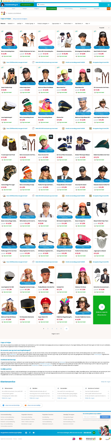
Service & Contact (68, 424)
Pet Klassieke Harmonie (27, 317)
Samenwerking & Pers (69, 421)
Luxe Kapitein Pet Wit (7, 287)
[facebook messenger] (11, 405)
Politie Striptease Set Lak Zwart (29, 51)
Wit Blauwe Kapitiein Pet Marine (47, 251)
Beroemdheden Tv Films (28, 419)
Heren (13, 8)
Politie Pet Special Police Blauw (47, 185)
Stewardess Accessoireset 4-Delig (67, 51)
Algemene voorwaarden (6, 439)
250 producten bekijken (20, 19)
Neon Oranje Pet (80, 221)
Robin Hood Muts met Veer (102, 155)
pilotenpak (62, 362)
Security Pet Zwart (80, 185)
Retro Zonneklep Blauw (45, 117)
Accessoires (83, 8)
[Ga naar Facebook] (30, 432)
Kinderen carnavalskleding (8, 421)
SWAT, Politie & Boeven (28, 421)
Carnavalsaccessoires (7, 426)
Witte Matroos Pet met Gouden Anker (31, 221)
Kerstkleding (45, 417)
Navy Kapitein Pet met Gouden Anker (31, 251)
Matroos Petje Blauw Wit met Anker (85, 117)
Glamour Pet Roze (80, 287)
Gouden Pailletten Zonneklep (84, 317)
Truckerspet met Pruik (8, 155)
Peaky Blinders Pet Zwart (64, 185)
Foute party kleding (27, 417)
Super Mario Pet (43, 317)
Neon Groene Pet (43, 155)
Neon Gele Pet (61, 87)
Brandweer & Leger (27, 424)
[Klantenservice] (105, 1)
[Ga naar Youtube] (33, 432)
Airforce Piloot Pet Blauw (45, 87)
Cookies (20, 439)
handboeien (35, 365)
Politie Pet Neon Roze (81, 251)
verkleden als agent (45, 364)
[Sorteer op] (104, 27)
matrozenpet (98, 354)
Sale (108, 8)
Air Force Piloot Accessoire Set (66, 155)
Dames (3, 8)
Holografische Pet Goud (64, 251)
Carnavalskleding (51, 8)
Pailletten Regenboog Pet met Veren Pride (69, 317)
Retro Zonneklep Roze (7, 51)
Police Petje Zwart (25, 87)
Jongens (36, 8)
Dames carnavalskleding (7, 417)
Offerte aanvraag (68, 419)
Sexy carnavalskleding (7, 424)
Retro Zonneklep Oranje (27, 185)
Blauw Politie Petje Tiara (101, 221)
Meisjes (25, 8)
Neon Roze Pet (79, 87)
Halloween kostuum (47, 424)
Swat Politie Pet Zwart (100, 51)
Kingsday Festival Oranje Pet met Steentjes (33, 287)
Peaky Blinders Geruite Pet (46, 287)
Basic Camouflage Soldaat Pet (10, 221)
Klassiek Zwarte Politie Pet (101, 185)
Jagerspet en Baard (100, 251)
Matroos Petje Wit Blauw (8, 317)
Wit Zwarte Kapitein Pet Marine (66, 221)
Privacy (15, 439)
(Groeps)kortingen (68, 417)
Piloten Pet (60, 117)
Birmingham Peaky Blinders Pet (84, 51)
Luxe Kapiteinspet (6, 117)
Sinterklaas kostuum (47, 419)
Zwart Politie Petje (6, 87)
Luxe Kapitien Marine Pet (101, 117)
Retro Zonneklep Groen (27, 117)
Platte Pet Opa (42, 221)
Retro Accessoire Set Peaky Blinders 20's (32, 155)
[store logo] (9, 5)
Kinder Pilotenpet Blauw (82, 155)
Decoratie (96, 8)
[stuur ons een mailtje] (32, 405)
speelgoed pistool (47, 365)
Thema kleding (68, 8)
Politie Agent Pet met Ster (9, 251)
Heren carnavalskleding (7, 419)
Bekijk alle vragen (105, 382)
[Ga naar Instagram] (26, 432)
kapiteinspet (13, 354)
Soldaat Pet (60, 287)
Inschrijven (105, 417)
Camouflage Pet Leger (8, 185)
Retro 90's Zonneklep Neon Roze (47, 51)
